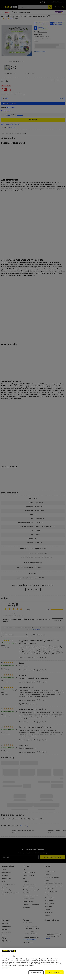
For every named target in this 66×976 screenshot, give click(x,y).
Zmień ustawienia (36, 972)
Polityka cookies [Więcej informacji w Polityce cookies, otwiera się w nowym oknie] (6, 968)
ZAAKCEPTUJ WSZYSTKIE (54, 972)
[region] (33, 962)
